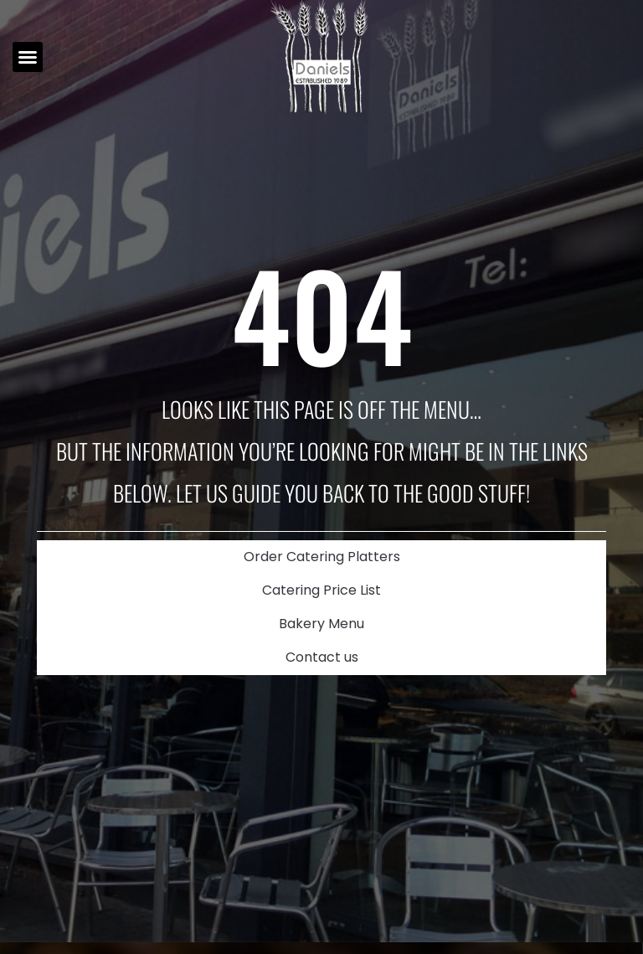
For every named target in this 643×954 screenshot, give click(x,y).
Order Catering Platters (322, 556)
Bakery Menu (321, 623)
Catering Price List (321, 590)
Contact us (321, 657)
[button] (28, 57)
